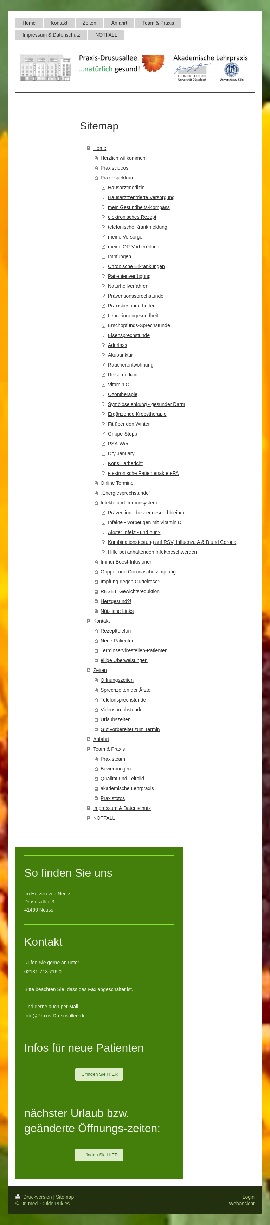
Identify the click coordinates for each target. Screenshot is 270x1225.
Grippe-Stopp (122, 434)
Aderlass (117, 345)
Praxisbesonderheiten (131, 306)
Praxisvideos (114, 168)
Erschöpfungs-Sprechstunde (139, 325)
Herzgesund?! (116, 601)
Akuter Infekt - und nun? (134, 532)
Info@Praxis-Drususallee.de (55, 1015)
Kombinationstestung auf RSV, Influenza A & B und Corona (172, 542)
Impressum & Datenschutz (122, 808)
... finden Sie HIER (99, 1074)
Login (249, 1197)
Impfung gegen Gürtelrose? (130, 581)
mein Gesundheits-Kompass (139, 207)
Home (99, 148)
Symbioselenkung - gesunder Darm (146, 404)
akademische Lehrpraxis (127, 788)
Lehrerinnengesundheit (133, 315)
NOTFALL (104, 818)
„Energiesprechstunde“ (125, 493)
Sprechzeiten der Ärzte (125, 690)
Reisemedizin (122, 374)
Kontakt (101, 621)
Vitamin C (118, 384)
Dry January (121, 453)
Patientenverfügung (129, 276)
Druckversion (34, 1197)
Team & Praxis (109, 749)
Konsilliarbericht (125, 463)
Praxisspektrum (117, 177)
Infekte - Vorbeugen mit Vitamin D (144, 522)
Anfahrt (101, 739)
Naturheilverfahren (128, 286)
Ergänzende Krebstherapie (137, 414)
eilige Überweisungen (124, 660)
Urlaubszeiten (116, 719)
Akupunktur (120, 355)
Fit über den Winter (129, 424)
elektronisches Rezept (132, 217)
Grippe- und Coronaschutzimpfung (138, 572)
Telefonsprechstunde (123, 700)
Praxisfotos (113, 798)
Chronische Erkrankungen (136, 266)
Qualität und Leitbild (122, 778)
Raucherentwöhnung (130, 365)
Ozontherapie (122, 394)
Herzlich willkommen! (124, 158)
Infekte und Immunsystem (129, 503)
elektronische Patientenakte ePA (143, 473)
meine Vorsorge (125, 237)
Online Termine (117, 483)
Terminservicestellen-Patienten (134, 650)
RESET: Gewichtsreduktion (130, 591)
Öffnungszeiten (117, 680)
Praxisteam (113, 759)
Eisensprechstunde (129, 335)
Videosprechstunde (122, 709)
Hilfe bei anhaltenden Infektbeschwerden (152, 552)
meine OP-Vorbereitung (133, 246)
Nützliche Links (117, 611)
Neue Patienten (118, 640)
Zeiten (100, 670)
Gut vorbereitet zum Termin (130, 729)
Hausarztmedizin (126, 187)
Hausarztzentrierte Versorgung (141, 197)
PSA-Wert (119, 443)
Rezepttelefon (116, 631)
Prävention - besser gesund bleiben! (147, 512)
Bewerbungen (116, 769)
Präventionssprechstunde (135, 296)
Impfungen (119, 256)
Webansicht (242, 1203)
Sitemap (65, 1197)
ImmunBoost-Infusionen (127, 562)
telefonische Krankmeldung (137, 227)
